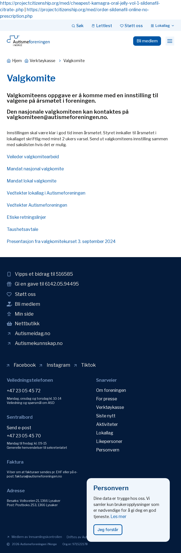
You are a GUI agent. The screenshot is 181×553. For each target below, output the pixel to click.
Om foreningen (111, 390)
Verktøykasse (110, 407)
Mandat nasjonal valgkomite (35, 168)
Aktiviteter (107, 424)
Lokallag (104, 433)
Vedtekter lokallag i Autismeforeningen (46, 193)
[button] (170, 41)
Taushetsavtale (22, 229)
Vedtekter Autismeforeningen (37, 205)
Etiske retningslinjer (26, 217)
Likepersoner (109, 441)
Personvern (107, 450)
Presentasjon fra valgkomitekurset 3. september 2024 (61, 241)
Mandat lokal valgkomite (31, 181)
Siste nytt (105, 416)
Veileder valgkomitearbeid (33, 156)
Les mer (118, 518)
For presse (106, 398)
